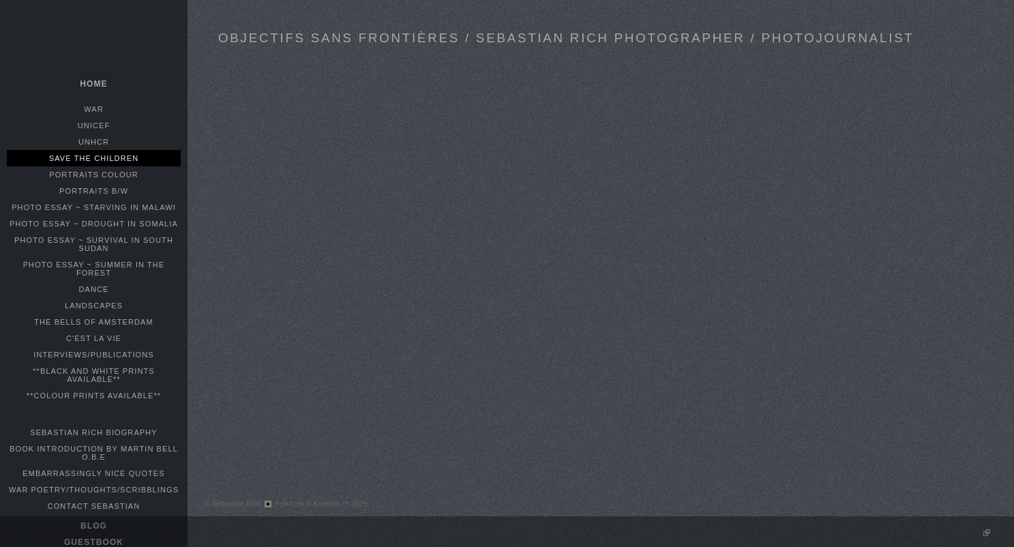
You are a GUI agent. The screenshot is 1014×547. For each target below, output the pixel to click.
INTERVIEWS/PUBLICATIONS (93, 355)
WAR (94, 109)
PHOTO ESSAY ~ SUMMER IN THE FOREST (94, 269)
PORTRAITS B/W (93, 191)
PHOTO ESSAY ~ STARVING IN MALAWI (94, 207)
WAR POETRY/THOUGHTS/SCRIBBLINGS (94, 490)
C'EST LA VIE (93, 338)
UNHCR (93, 142)
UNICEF (94, 125)
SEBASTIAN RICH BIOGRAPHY (94, 432)
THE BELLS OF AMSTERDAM (93, 322)
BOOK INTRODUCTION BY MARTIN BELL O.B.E (94, 453)
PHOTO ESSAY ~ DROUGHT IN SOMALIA (94, 224)
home (93, 84)
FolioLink (289, 503)
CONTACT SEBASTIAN (94, 506)
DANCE (93, 289)
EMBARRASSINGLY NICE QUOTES (94, 473)
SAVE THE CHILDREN (93, 158)
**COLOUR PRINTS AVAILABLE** (94, 395)
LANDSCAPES (94, 305)
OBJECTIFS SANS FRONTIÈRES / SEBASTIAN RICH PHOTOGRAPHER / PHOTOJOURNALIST (566, 38)
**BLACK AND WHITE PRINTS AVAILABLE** (94, 375)
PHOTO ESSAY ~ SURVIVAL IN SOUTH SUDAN (93, 244)
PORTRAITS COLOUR (93, 175)
